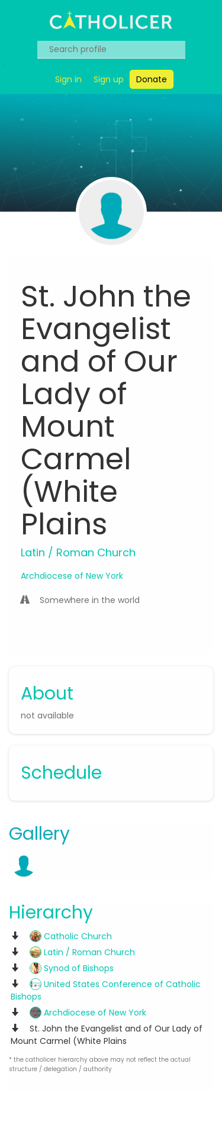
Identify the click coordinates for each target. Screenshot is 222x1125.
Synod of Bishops (72, 968)
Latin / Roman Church (82, 952)
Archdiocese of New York (72, 576)
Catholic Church (71, 936)
